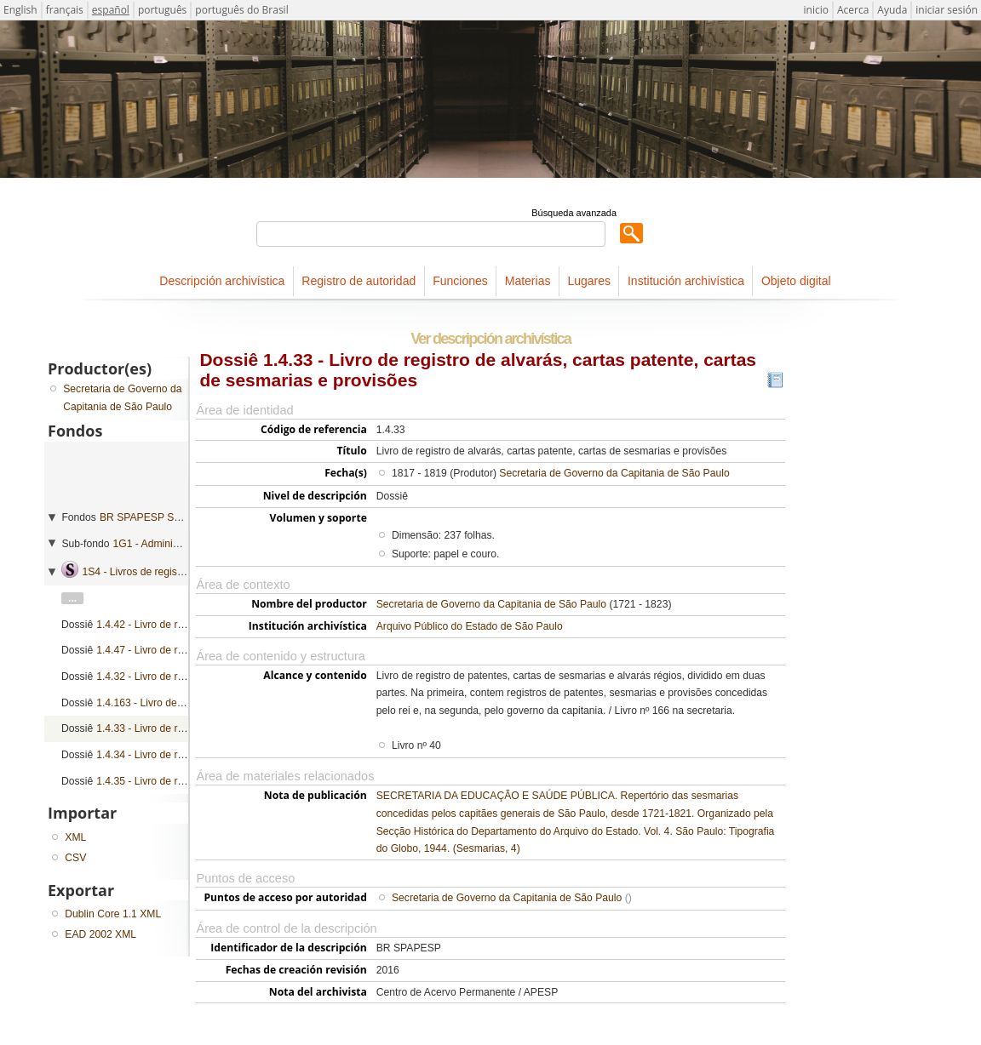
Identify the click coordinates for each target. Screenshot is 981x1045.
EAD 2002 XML (100, 934)
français (64, 10)
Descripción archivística (221, 281)
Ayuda (892, 10)
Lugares (589, 281)
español (110, 10)
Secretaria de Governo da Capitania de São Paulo (614, 473)
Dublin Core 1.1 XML (113, 914)
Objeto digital (796, 281)
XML (75, 837)
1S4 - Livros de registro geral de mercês (174, 572)
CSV (75, 858)
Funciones (460, 281)
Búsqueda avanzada (574, 213)
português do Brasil (241, 10)
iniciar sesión (946, 10)
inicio (816, 10)
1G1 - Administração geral (173, 544)
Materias (528, 281)
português (162, 10)
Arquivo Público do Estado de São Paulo (469, 626)
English (20, 10)
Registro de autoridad (358, 281)
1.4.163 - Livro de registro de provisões (186, 703)
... (72, 598)
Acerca (853, 10)
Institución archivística (686, 281)
